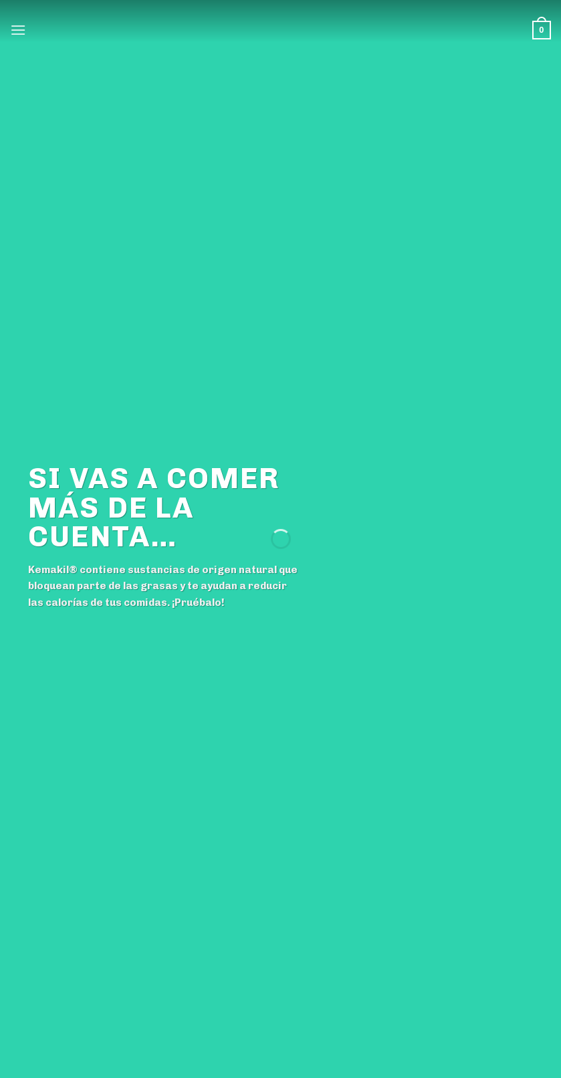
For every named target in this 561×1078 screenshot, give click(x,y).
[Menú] (18, 29)
